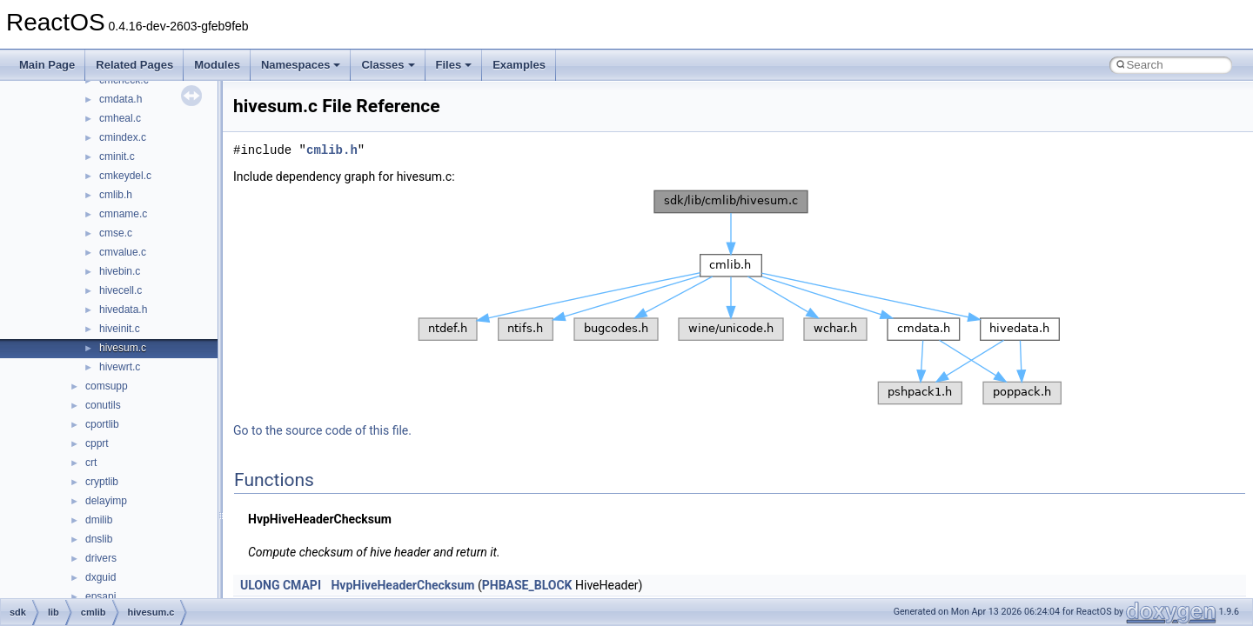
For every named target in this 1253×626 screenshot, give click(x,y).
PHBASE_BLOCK (527, 585)
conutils (103, 405)
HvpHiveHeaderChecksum (402, 585)
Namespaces (301, 64)
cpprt (97, 443)
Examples (519, 64)
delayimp (106, 501)
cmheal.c (120, 118)
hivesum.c (122, 348)
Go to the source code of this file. (322, 430)
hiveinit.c (119, 329)
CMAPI (302, 585)
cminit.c (117, 156)
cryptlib (101, 482)
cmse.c (115, 233)
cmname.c (123, 214)
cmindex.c (122, 137)
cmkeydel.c (125, 176)
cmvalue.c (122, 252)
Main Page (47, 64)
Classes (387, 64)
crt (91, 462)
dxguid (100, 577)
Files (454, 64)
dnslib (98, 539)
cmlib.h (115, 195)
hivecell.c (120, 290)
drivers (101, 558)
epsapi (100, 596)
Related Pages (134, 64)
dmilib (98, 520)
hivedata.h (123, 309)
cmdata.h (120, 99)
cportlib (102, 424)
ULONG (259, 585)
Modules (217, 64)
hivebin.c (119, 271)
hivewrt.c (119, 367)
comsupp (106, 386)
